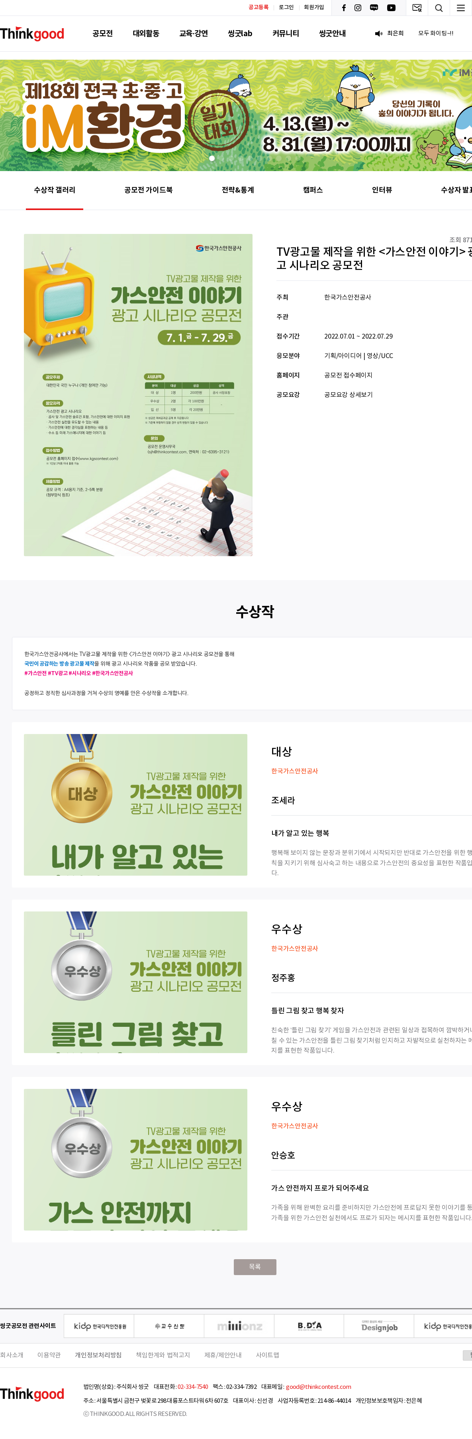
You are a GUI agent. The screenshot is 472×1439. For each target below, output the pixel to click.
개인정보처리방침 (98, 1355)
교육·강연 (193, 33)
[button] (212, 158)
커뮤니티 (285, 33)
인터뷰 (382, 190)
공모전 (102, 33)
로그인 (286, 7)
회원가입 (314, 7)
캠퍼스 (313, 190)
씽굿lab (240, 33)
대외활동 (146, 33)
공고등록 (259, 7)
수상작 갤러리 (54, 190)
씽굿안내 (332, 33)
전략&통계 (238, 190)
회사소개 (12, 1355)
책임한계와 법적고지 (163, 1355)
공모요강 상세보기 (348, 395)
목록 (255, 1267)
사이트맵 (267, 1355)
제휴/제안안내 (223, 1355)
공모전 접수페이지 (348, 375)
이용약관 (49, 1355)
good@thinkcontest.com (318, 1387)
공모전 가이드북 (148, 190)
